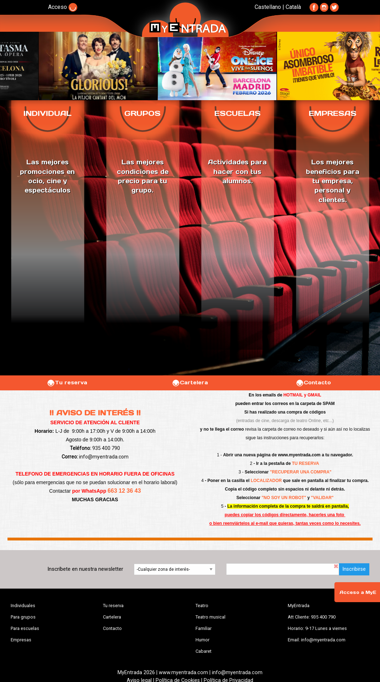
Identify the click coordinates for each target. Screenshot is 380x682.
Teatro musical (210, 617)
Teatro (202, 605)
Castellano (268, 7)
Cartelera (190, 382)
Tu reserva (67, 382)
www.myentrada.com (299, 454)
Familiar (204, 628)
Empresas (21, 639)
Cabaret (204, 651)
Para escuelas (25, 628)
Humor (202, 639)
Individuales (23, 605)
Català (293, 7)
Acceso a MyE (358, 592)
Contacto (313, 382)
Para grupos (23, 617)
